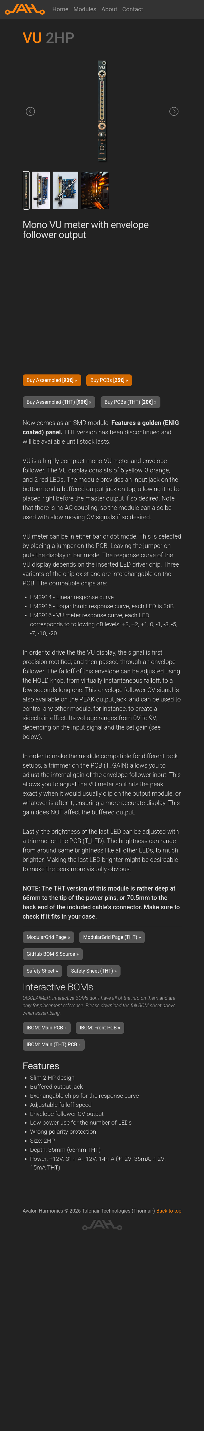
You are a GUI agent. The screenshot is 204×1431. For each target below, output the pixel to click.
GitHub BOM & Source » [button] (53, 954)
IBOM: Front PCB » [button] (100, 1028)
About (109, 9)
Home (60, 9)
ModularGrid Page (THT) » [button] (112, 937)
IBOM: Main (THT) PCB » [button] (54, 1045)
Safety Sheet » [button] (42, 971)
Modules (85, 9)
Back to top (168, 1211)
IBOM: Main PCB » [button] (47, 1028)
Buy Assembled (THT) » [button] (59, 402)
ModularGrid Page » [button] (48, 937)
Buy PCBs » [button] (109, 380)
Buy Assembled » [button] (52, 380)
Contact (132, 9)
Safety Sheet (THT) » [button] (93, 971)
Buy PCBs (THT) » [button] (130, 402)
